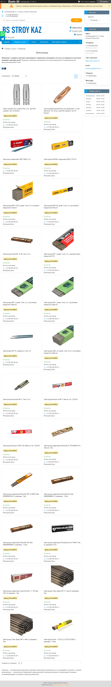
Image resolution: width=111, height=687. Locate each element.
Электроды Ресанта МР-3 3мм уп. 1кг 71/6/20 (60, 399)
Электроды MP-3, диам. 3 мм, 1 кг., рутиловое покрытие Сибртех (20, 303)
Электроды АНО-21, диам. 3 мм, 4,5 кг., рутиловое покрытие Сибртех (62, 352)
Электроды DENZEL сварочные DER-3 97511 (60, 159)
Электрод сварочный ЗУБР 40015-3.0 (17, 159)
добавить (92, 1)
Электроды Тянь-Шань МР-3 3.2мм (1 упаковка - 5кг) (62, 592)
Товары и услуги (20, 42)
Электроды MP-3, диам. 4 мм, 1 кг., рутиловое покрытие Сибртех (60, 303)
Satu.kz (65, 683)
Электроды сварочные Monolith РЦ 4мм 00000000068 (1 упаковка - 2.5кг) (18, 543)
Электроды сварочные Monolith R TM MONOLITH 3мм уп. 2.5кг (62, 447)
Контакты (44, 42)
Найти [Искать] (76, 20)
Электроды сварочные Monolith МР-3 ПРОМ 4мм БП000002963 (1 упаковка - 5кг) (21, 495)
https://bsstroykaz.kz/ (93, 61)
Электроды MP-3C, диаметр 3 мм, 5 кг (17, 351)
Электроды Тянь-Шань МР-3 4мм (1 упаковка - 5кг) (20, 640)
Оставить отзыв (77, 31)
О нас (34, 42)
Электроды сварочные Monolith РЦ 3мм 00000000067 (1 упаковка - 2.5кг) (58, 495)
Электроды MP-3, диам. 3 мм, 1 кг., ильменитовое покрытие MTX (62, 255)
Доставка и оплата (59, 42)
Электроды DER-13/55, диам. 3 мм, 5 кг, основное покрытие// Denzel (21, 206)
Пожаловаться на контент (61, 685)
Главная (7, 42)
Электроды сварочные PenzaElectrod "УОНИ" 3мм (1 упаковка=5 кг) (62, 543)
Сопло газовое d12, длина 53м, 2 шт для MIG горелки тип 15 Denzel (19, 110)
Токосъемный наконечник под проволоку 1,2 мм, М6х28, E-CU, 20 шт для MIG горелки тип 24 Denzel (62, 111)
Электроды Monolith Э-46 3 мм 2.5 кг (16, 254)
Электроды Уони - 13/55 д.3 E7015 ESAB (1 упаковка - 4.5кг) (60, 640)
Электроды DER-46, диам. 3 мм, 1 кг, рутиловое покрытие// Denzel (61, 206)
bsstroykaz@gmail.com (93, 68)
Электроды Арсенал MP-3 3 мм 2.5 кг (16, 399)
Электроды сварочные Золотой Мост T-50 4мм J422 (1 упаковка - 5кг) (20, 592)
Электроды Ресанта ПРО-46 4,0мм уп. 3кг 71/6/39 (21, 446)
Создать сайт (25, 1)
